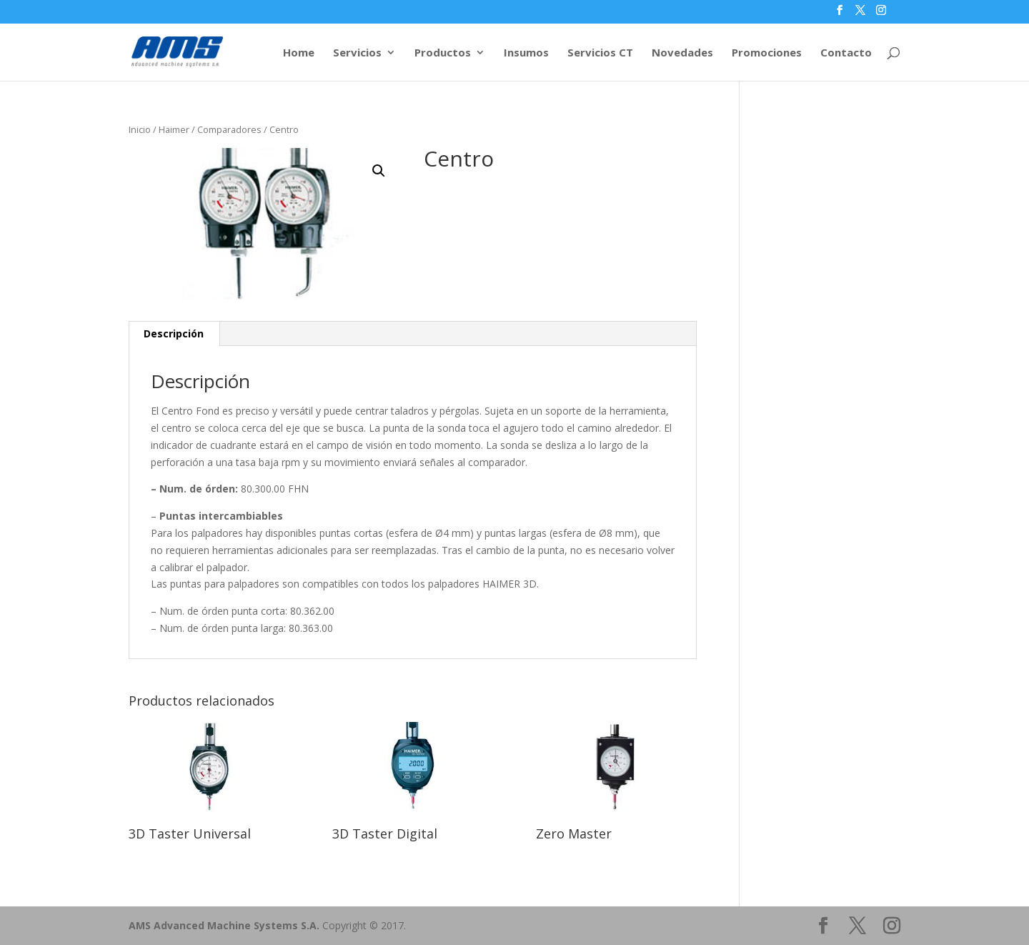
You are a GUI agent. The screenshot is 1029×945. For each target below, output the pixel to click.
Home (298, 53)
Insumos (526, 53)
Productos (442, 53)
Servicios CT (600, 53)
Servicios (357, 53)
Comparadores (229, 129)
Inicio (140, 129)
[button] (379, 171)
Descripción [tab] (174, 333)
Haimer (174, 129)
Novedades (682, 53)
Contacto (846, 53)
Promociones (767, 53)
